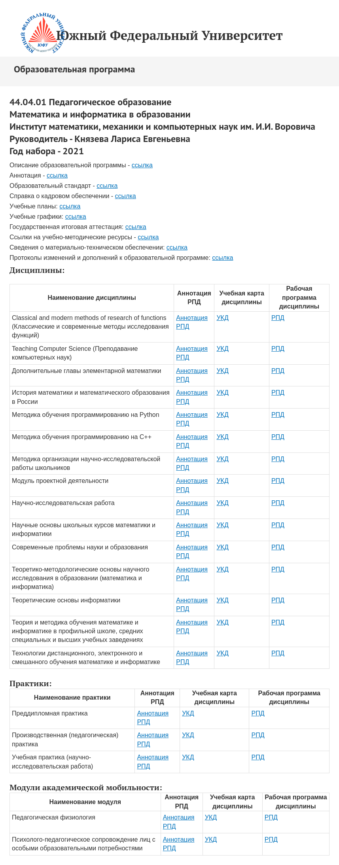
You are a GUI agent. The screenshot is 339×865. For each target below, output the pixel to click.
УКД (222, 317)
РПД (277, 317)
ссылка (142, 165)
